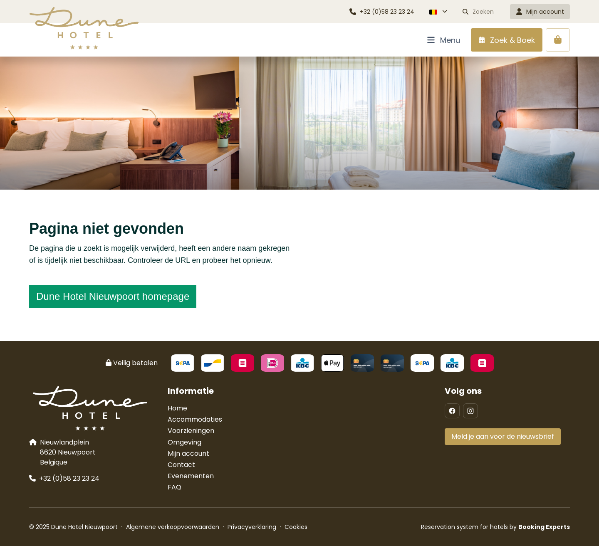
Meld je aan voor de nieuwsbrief (502, 436)
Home (177, 408)
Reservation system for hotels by (495, 527)
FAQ (174, 487)
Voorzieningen (191, 430)
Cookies (296, 527)
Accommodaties (195, 419)
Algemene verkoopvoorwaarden (172, 527)
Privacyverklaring (252, 527)
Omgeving (184, 442)
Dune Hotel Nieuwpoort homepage (112, 296)
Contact (181, 464)
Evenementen (191, 476)
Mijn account (188, 453)
